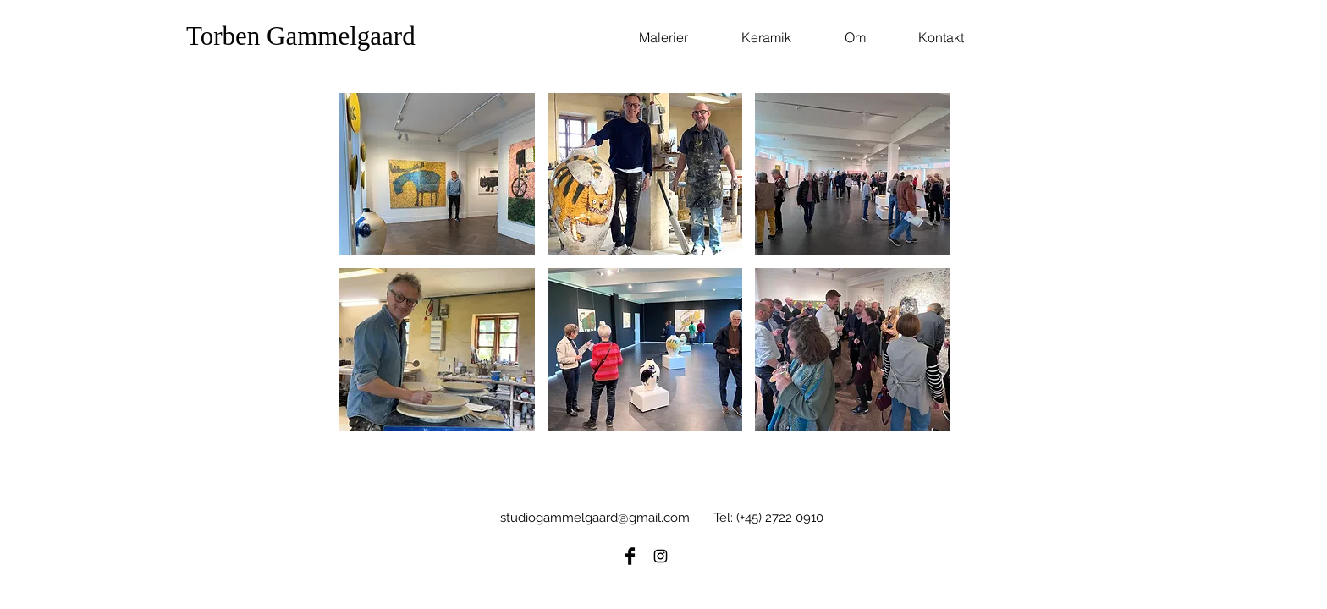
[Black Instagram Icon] (660, 556)
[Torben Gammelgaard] (339, 35)
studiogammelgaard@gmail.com (595, 517)
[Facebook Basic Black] (630, 556)
